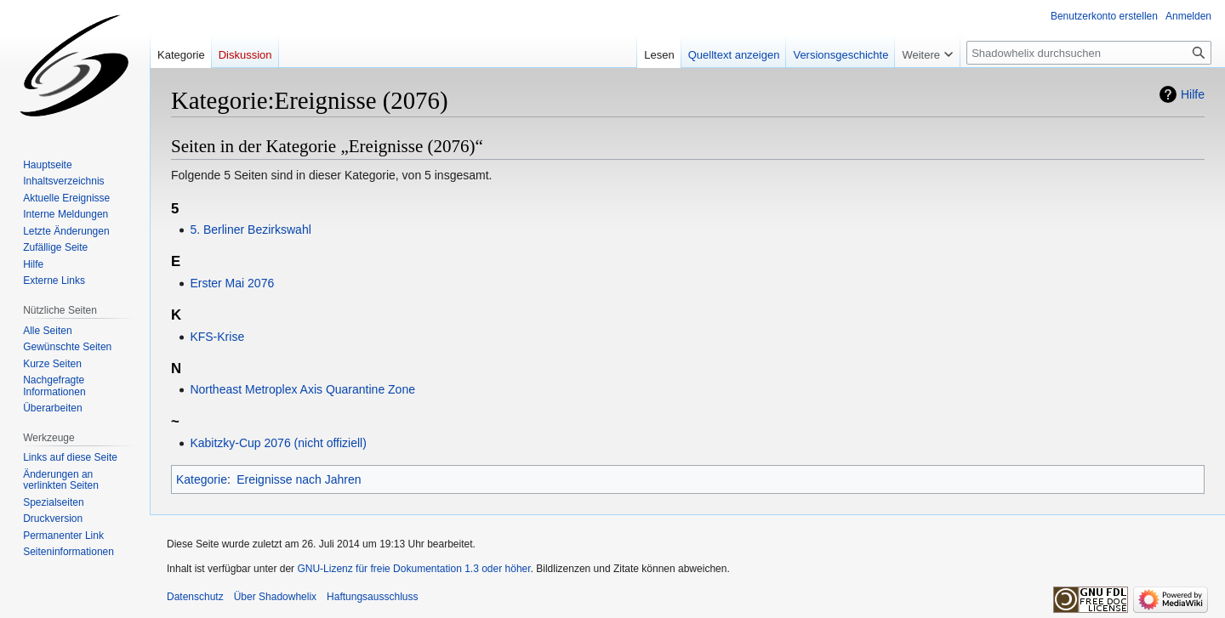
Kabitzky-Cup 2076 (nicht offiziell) (278, 443)
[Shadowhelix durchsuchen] (1088, 53)
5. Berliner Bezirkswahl (250, 229)
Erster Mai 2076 (232, 283)
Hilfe (1193, 94)
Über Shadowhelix (275, 597)
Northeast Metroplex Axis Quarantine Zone (302, 389)
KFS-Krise (217, 336)
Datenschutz (195, 597)
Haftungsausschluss (372, 597)
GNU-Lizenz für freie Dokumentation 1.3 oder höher (413, 569)
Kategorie (201, 479)
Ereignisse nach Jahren (298, 479)
